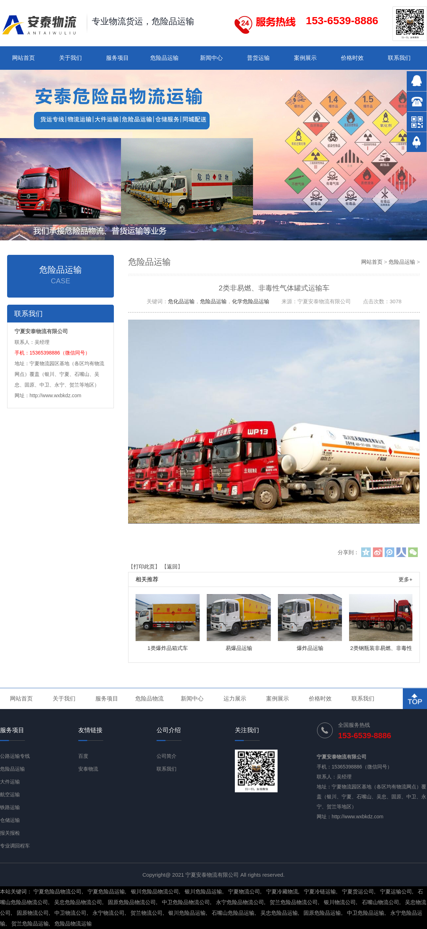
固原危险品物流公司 (132, 902)
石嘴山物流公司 (380, 902)
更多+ (405, 579)
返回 (172, 566)
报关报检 (10, 833)
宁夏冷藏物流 (282, 891)
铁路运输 (10, 807)
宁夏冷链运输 (320, 891)
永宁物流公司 (109, 913)
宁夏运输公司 (396, 891)
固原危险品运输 (322, 913)
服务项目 (117, 58)
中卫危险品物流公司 (186, 902)
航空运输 (10, 794)
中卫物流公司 (70, 913)
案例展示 (305, 58)
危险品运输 (164, 58)
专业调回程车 (15, 846)
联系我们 (399, 58)
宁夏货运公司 (358, 891)
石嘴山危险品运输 (233, 913)
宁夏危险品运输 (106, 891)
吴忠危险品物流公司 (78, 902)
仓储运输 (10, 820)
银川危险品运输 (203, 891)
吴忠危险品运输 (279, 913)
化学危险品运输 (250, 301)
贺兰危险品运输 (30, 923)
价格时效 (352, 58)
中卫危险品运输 (365, 913)
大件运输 (10, 781)
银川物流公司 (340, 902)
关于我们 (70, 58)
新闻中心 (211, 58)
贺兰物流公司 (147, 913)
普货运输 (258, 58)
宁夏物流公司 (244, 891)
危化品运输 (181, 301)
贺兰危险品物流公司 (294, 902)
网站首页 (23, 58)
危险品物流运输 (73, 923)
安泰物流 (88, 769)
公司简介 (166, 756)
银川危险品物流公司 (155, 891)
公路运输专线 (15, 756)
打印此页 (144, 566)
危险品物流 (149, 699)
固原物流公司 (33, 913)
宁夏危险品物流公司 (57, 891)
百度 (83, 756)
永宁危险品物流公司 (240, 902)
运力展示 (234, 699)
